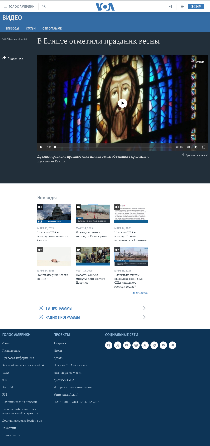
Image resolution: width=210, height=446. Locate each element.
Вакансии (9, 428)
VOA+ (5, 372)
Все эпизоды (140, 292)
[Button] (12, 59)
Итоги (58, 351)
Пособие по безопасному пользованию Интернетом (20, 411)
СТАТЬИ (31, 28)
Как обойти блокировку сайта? (23, 365)
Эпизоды (12, 28)
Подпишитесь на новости (19, 402)
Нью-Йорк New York (67, 372)
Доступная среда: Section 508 (22, 420)
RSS (4, 394)
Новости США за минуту (70, 365)
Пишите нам (11, 351)
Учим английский (66, 394)
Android (7, 387)
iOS (4, 380)
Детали (58, 358)
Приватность (11, 435)
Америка (60, 343)
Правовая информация (18, 358)
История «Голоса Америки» (73, 387)
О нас (6, 343)
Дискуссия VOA (64, 380)
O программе (52, 28)
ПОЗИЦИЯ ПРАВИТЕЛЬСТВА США (77, 402)
